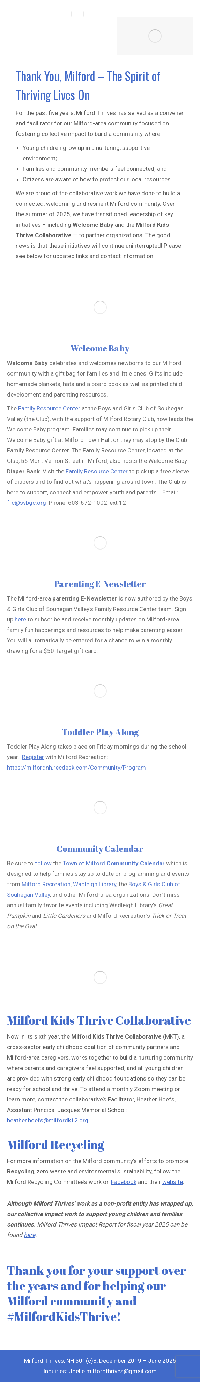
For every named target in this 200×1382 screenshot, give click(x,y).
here (29, 1234)
